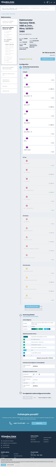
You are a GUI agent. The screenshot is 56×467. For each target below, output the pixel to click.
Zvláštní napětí (27, 151)
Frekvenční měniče (48, 438)
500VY (25, 115)
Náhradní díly (5, 92)
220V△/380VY (27, 88)
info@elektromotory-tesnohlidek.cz (9, 444)
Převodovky (33, 440)
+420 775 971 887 (5, 448)
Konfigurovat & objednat (47, 60)
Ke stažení (16, 454)
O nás (2, 454)
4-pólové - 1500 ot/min (48, 8)
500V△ (25, 142)
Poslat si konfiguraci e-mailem (44, 398)
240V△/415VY (27, 106)
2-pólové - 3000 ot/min (9, 43)
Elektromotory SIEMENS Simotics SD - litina (23, 8)
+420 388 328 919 (5, 446)
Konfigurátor (23, 65)
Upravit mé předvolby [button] (10, 464)
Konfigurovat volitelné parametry (33, 310)
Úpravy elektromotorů (35, 442)
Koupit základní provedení (32, 307)
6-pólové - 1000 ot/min (9, 47)
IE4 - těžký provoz (8, 63)
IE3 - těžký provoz (8, 58)
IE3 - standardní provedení (37, 8)
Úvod (3, 8)
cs (51, 2)
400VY (25, 79)
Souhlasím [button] (3, 464)
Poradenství (46, 442)
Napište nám (41, 424)
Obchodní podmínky (18, 457)
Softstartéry (46, 440)
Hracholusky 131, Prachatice (7, 442)
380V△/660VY (27, 124)
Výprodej (4, 87)
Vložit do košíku (27, 398)
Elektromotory (12, 8)
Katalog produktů (5, 457)
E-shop (7, 8)
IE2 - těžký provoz (8, 39)
